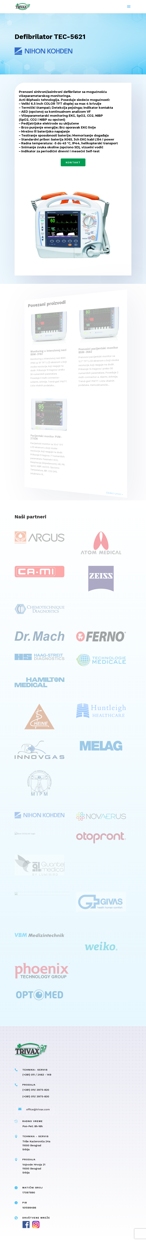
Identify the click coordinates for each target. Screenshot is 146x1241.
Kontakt (73, 162)
